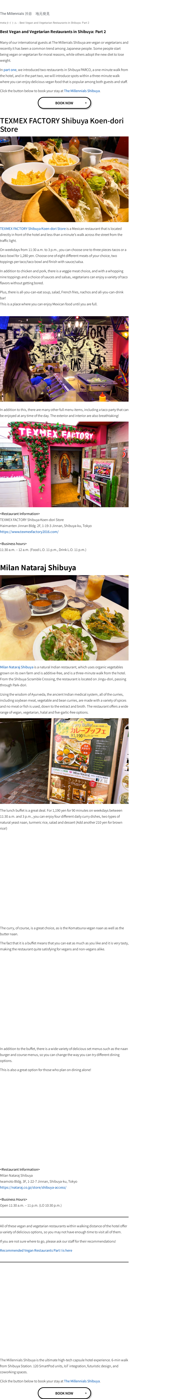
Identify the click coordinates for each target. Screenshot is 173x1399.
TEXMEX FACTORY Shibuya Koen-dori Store (33, 228)
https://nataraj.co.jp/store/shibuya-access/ (33, 1187)
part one (10, 69)
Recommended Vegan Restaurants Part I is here (36, 1250)
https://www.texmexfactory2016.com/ (29, 531)
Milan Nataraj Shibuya (16, 667)
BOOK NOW (64, 103)
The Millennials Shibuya (82, 90)
